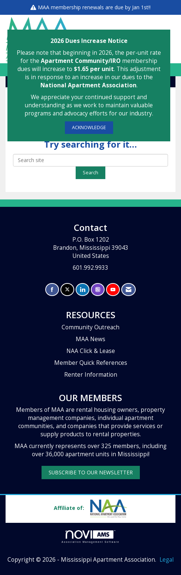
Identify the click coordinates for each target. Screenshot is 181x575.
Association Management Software (90, 536)
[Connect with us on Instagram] (98, 289)
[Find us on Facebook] (52, 289)
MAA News (90, 339)
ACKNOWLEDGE (89, 127)
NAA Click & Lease (90, 351)
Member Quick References (90, 363)
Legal (166, 560)
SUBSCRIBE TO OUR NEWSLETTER (91, 472)
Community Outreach (90, 327)
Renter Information (90, 375)
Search (90, 172)
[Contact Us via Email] (128, 289)
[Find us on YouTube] (113, 289)
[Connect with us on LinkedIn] (82, 289)
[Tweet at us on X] (67, 289)
